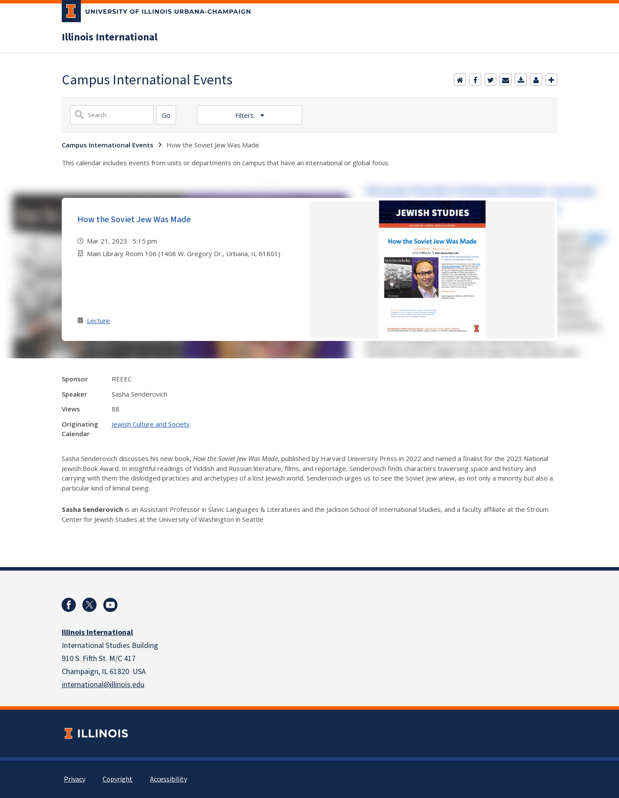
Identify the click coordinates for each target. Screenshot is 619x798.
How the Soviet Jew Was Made (134, 220)
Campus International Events (107, 144)
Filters (245, 115)
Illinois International (109, 37)
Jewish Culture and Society (151, 424)
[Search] (166, 115)
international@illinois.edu (103, 684)
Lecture (98, 320)
